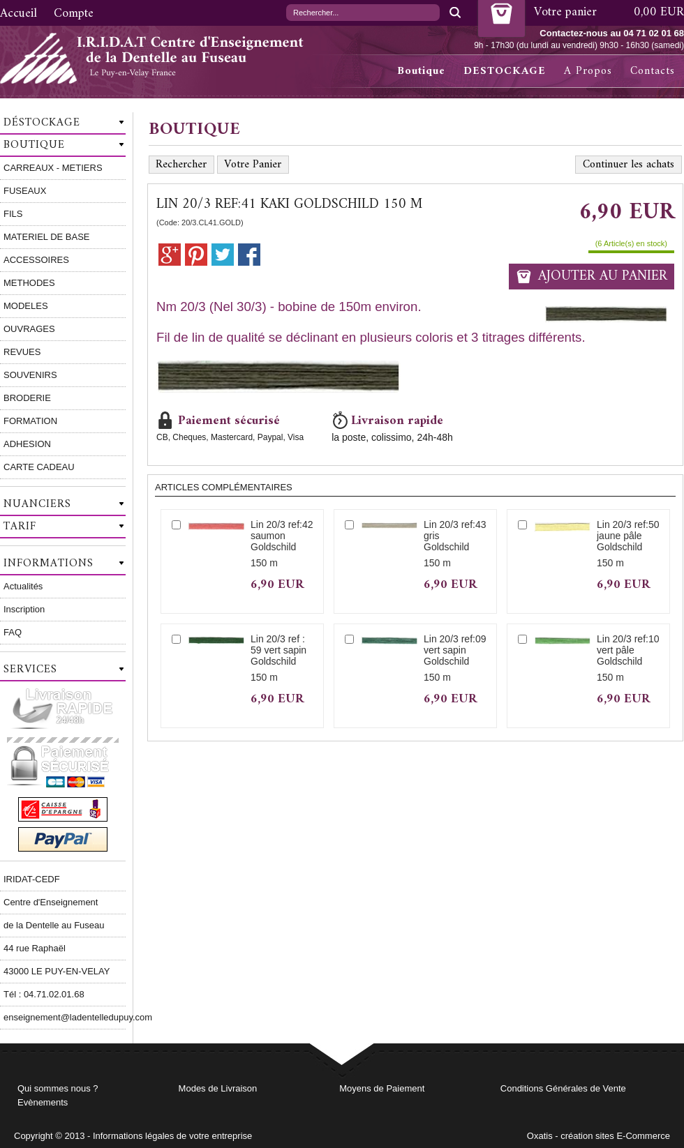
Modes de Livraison (218, 1088)
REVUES (21, 352)
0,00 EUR (659, 12)
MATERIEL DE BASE (46, 237)
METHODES (29, 283)
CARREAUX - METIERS (53, 168)
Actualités (23, 586)
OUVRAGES (29, 329)
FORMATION (30, 421)
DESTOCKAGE (504, 71)
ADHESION (27, 444)
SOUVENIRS (30, 375)
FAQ (12, 632)
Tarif (19, 526)
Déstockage (41, 123)
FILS (12, 214)
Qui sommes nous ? (57, 1088)
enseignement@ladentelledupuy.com (64, 1017)
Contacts (652, 71)
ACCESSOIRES (36, 260)
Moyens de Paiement (381, 1088)
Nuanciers (37, 504)
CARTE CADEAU (39, 467)
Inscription (24, 609)
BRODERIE (27, 398)
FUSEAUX (24, 191)
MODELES (25, 306)
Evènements (42, 1102)
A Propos (588, 71)
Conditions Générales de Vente (563, 1088)
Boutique (421, 71)
